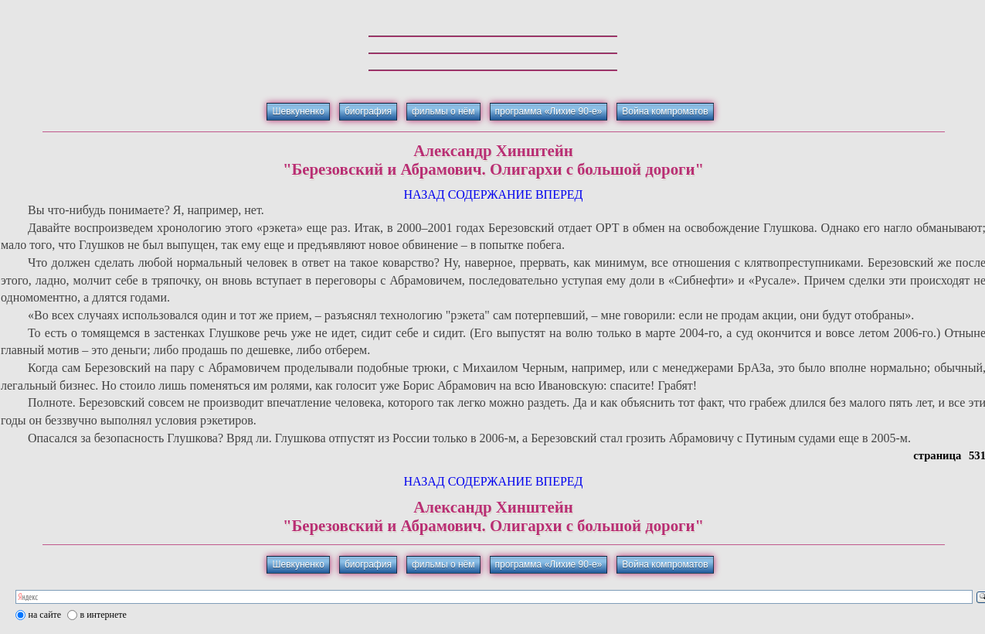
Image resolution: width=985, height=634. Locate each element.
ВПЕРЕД (559, 194)
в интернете (103, 614)
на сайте (45, 614)
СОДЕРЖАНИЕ (490, 194)
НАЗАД (423, 194)
